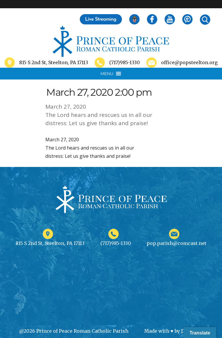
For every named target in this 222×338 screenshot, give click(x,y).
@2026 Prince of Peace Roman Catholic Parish (73, 331)
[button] (106, 73)
